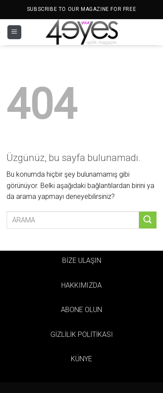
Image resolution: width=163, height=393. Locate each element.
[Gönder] (147, 220)
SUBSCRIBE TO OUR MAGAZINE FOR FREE (81, 9)
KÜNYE (81, 359)
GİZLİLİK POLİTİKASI (81, 334)
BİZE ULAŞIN (81, 260)
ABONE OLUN (81, 310)
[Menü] (14, 32)
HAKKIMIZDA (81, 285)
